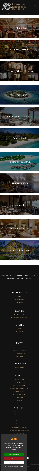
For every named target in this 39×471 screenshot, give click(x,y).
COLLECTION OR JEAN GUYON (19, 427)
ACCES (19, 335)
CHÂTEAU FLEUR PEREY (19, 433)
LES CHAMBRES (19, 331)
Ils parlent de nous (19, 353)
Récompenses (19, 356)
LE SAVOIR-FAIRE (19, 299)
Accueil (3, 14)
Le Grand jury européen (20, 350)
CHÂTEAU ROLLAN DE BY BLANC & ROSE (19, 430)
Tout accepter (14, 455)
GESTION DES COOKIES (19, 382)
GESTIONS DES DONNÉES (19, 385)
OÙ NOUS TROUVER (12, 14)
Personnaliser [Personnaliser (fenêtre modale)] (14, 463)
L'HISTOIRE (19, 296)
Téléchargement (19, 367)
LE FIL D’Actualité (19, 347)
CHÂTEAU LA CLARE (19, 424)
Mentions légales (19, 379)
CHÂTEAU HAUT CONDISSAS (19, 412)
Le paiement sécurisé (19, 391)
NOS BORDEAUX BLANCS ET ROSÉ (19, 317)
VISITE (19, 328)
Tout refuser (13, 459)
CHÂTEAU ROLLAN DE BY (19, 418)
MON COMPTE (19, 397)
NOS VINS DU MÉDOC (19, 314)
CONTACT (19, 400)
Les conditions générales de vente (19, 388)
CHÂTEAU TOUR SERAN (19, 415)
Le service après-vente (19, 394)
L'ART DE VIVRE (19, 302)
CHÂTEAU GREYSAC (19, 421)
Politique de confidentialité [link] (14, 466)
